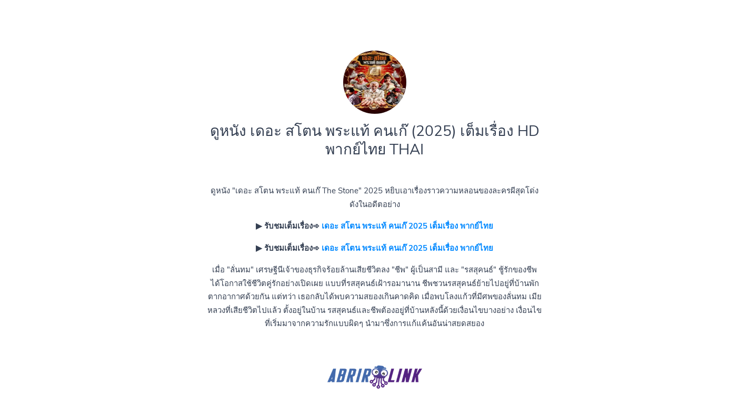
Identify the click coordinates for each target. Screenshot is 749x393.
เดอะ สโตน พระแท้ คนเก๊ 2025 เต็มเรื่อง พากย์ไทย (407, 226)
